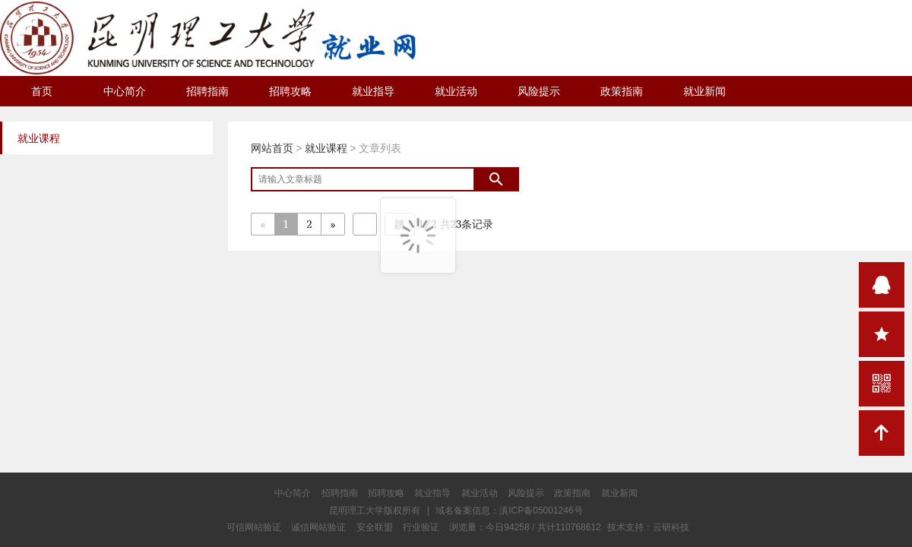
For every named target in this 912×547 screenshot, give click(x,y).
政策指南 (621, 91)
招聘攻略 (290, 91)
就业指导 (373, 91)
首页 (41, 91)
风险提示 (539, 91)
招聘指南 (207, 91)
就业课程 (326, 148)
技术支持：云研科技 (648, 527)
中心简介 (124, 91)
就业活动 (456, 91)
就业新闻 (704, 91)
